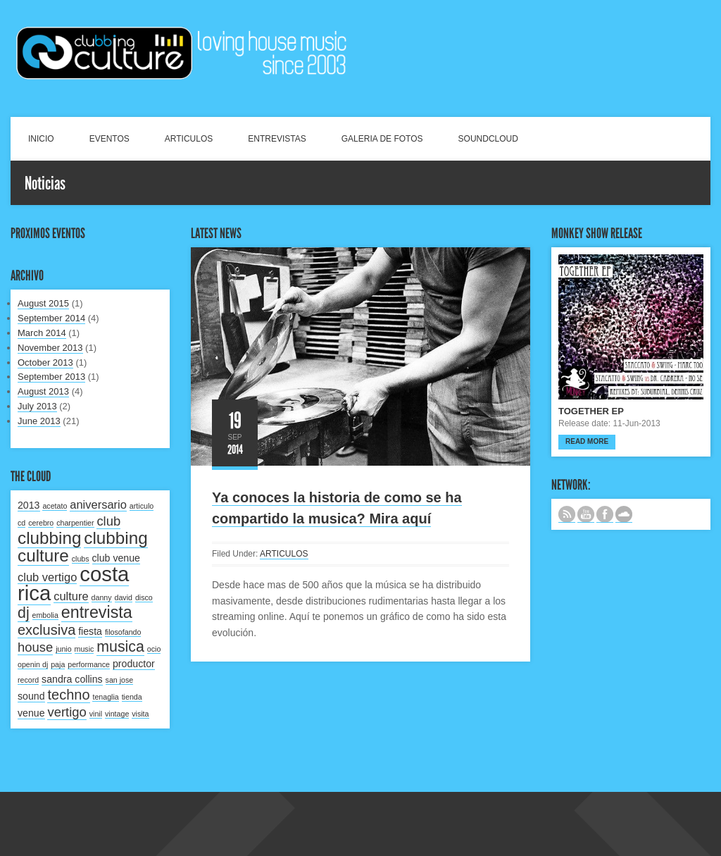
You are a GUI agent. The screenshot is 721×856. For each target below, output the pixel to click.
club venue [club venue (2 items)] (116, 558)
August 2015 (43, 303)
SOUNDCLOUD (488, 139)
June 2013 (39, 421)
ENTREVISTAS (277, 139)
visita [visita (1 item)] (140, 713)
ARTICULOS (189, 139)
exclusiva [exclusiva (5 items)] (46, 630)
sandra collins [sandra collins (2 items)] (72, 679)
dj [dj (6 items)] (24, 612)
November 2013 (50, 347)
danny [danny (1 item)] (102, 597)
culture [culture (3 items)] (71, 596)
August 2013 (43, 391)
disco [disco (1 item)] (144, 597)
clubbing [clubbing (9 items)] (49, 537)
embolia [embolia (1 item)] (45, 615)
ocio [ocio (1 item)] (154, 649)
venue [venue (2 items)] (31, 713)
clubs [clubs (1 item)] (80, 558)
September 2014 (51, 318)
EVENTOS (109, 139)
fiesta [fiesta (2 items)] (90, 631)
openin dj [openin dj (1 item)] (33, 664)
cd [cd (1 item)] (21, 523)
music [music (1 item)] (84, 649)
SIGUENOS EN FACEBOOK (604, 514)
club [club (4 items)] (108, 521)
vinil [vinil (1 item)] (95, 713)
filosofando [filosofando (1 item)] (123, 632)
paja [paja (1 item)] (58, 664)
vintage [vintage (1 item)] (117, 713)
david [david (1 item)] (123, 597)
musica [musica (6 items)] (120, 646)
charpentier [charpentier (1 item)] (75, 523)
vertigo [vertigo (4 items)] (66, 712)
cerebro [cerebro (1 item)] (41, 523)
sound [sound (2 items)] (31, 696)
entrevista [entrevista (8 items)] (96, 612)
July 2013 (37, 406)
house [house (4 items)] (35, 647)
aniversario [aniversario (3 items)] (98, 504)
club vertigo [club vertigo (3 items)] (47, 577)
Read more (586, 441)
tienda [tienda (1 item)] (132, 697)
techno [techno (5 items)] (68, 694)
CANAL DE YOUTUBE (585, 514)
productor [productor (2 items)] (134, 663)
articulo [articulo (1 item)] (141, 506)
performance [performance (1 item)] (89, 664)
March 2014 (42, 333)
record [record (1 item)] (28, 680)
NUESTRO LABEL (623, 514)
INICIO (41, 139)
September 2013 (51, 376)
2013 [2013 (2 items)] (29, 505)
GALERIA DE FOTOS (382, 139)
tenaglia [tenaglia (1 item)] (105, 697)
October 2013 (45, 362)
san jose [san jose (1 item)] (120, 680)
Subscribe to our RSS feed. (566, 514)
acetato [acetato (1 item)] (54, 506)
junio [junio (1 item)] (64, 649)
